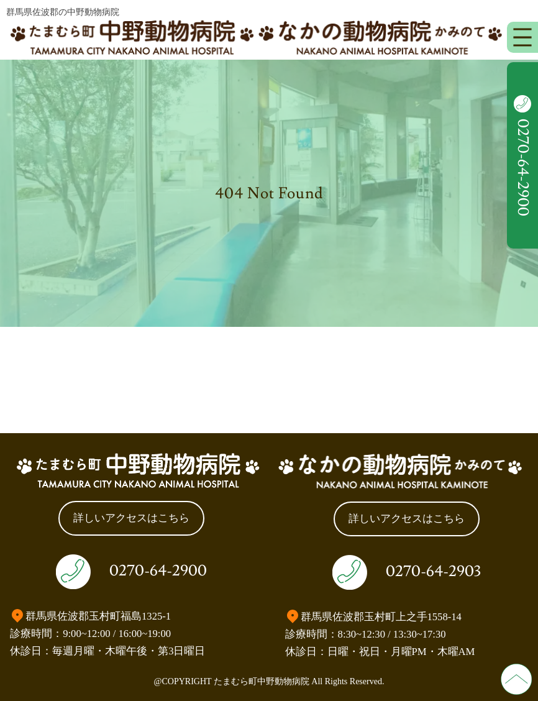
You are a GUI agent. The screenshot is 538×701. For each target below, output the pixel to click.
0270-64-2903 (433, 571)
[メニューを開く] (522, 37)
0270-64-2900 (158, 571)
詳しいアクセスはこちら (131, 518)
